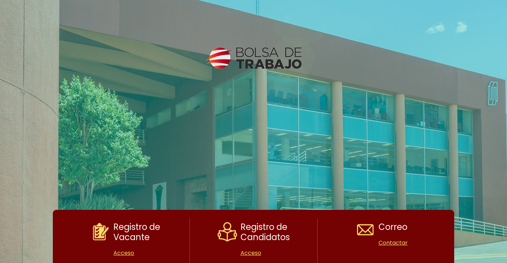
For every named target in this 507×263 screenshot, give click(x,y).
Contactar (393, 243)
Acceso (123, 253)
